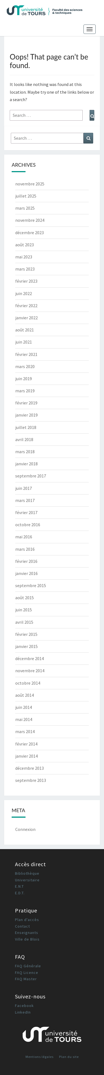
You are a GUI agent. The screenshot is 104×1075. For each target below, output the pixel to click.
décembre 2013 (29, 768)
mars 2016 (25, 549)
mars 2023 (25, 269)
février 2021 (26, 354)
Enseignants (26, 932)
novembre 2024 (29, 220)
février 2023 (26, 281)
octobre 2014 (27, 683)
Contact (22, 926)
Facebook (24, 1005)
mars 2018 (25, 451)
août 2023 (24, 244)
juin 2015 (23, 609)
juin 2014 (23, 707)
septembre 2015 (30, 585)
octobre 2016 (27, 524)
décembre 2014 (29, 658)
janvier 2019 (26, 415)
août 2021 (24, 330)
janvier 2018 (26, 463)
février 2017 (26, 512)
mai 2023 (23, 257)
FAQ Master (26, 978)
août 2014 (24, 695)
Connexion (25, 829)
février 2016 (26, 561)
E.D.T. (20, 892)
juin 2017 (23, 488)
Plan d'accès (27, 919)
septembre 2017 (30, 476)
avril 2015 (24, 622)
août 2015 (24, 597)
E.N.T (19, 886)
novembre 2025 (29, 184)
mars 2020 (25, 366)
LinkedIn (23, 1012)
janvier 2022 (26, 317)
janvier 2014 (26, 756)
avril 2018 (24, 439)
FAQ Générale (28, 965)
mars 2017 (25, 500)
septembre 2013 (30, 780)
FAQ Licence (26, 972)
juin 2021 (23, 342)
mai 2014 (23, 719)
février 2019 (26, 403)
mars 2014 (25, 731)
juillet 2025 (25, 196)
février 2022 (26, 305)
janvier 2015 (26, 646)
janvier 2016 (26, 573)
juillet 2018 (25, 427)
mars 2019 (25, 390)
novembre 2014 (29, 670)
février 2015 (26, 634)
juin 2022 (23, 293)
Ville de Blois (27, 939)
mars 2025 (25, 208)
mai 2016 (23, 536)
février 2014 (26, 744)
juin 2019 (23, 378)
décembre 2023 (29, 232)
